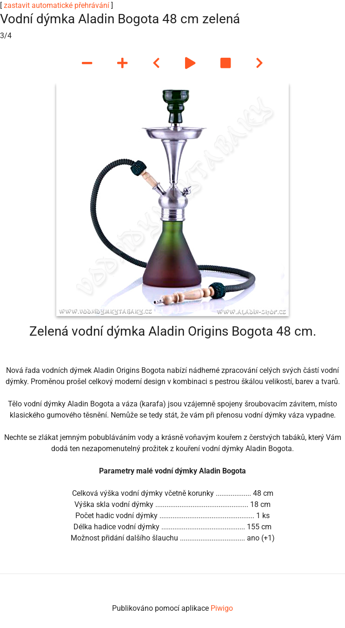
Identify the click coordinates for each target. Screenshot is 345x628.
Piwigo (222, 608)
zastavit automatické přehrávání (56, 5)
